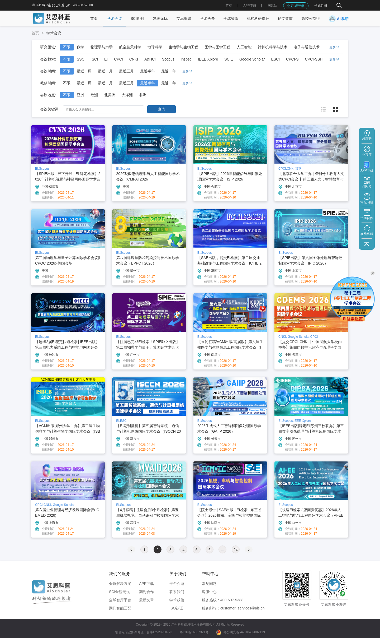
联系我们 (176, 592)
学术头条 (207, 18)
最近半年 (147, 71)
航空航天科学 (130, 47)
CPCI (118, 59)
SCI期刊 (137, 18)
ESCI (275, 59)
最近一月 (105, 71)
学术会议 (114, 18)
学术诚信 (176, 600)
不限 (66, 47)
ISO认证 (176, 608)
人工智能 (244, 47)
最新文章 (146, 600)
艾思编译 (184, 18)
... (222, 550)
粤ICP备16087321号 (194, 632)
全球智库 (231, 18)
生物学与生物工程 (183, 47)
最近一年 (168, 71)
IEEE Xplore (208, 59)
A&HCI (150, 59)
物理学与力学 (102, 47)
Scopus (168, 59)
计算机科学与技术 (272, 47)
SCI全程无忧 (119, 592)
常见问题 (209, 583)
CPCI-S (292, 59)
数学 (80, 47)
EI (106, 59)
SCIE (228, 59)
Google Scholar (252, 59)
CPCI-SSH (314, 59)
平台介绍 (176, 583)
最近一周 (84, 71)
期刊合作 (146, 592)
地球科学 (155, 47)
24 (236, 550)
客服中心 (209, 592)
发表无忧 (160, 18)
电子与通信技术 (307, 47)
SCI (95, 59)
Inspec (186, 59)
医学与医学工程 (217, 47)
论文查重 (285, 18)
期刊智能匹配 (120, 608)
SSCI (81, 59)
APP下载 (146, 583)
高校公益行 (310, 18)
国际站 (272, 5)
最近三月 (126, 71)
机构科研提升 (258, 18)
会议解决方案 (120, 583)
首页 (229, 5)
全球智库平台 (120, 600)
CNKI (133, 59)
